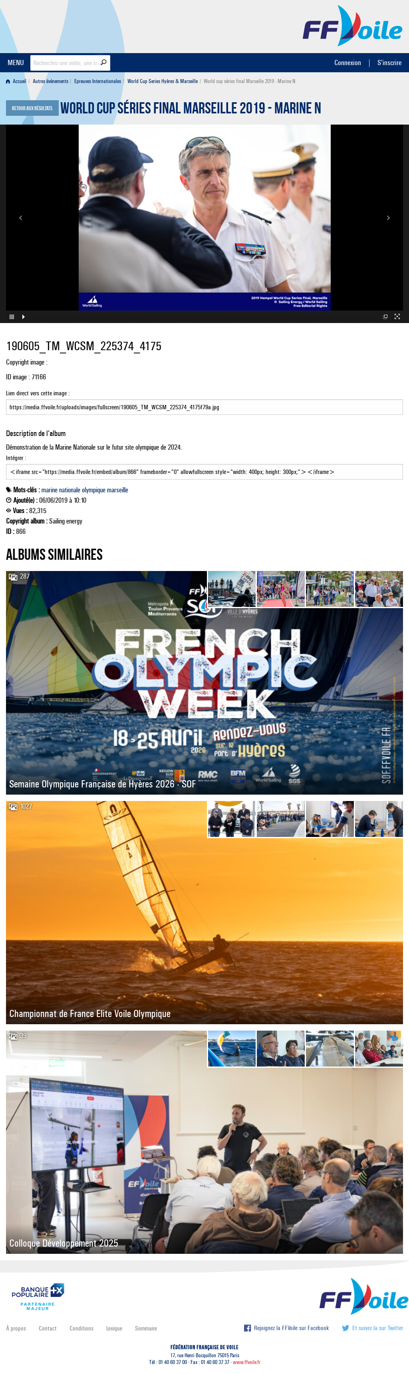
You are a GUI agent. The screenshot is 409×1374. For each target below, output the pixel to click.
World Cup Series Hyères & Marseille (162, 81)
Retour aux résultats (32, 108)
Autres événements (50, 81)
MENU (16, 62)
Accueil (16, 81)
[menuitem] (18, 81)
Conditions (81, 1328)
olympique (93, 490)
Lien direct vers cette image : (204, 402)
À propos (16, 1328)
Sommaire (146, 1328)
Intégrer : (204, 467)
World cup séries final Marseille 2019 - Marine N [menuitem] (249, 81)
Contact (48, 1328)
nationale (69, 490)
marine (50, 490)
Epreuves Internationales (97, 81)
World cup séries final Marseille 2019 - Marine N (190, 110)
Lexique (114, 1328)
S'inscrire (389, 62)
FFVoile (352, 25)
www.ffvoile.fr (246, 1362)
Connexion (347, 62)
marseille (117, 490)
